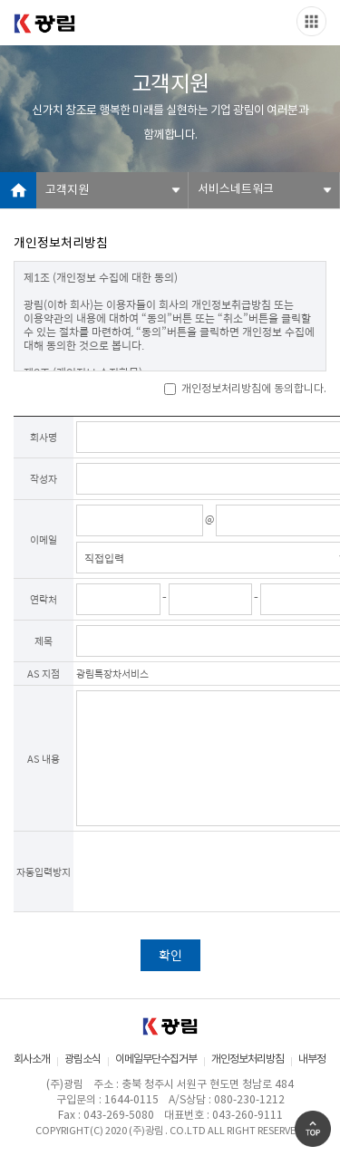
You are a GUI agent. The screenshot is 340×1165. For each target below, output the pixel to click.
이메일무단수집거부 (156, 1059)
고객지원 (67, 190)
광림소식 (82, 1059)
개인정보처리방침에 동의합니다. (245, 389)
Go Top (313, 1129)
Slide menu (311, 21)
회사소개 (32, 1059)
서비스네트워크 (236, 190)
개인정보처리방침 (247, 1059)
